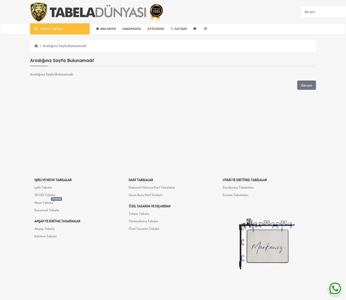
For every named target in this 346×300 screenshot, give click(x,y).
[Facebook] (195, 28)
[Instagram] (206, 28)
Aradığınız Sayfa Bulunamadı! (65, 46)
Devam (306, 85)
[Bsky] (215, 28)
